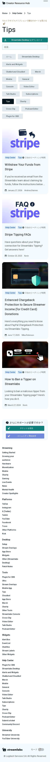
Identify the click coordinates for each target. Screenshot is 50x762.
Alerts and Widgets (14, 64)
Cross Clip (10, 109)
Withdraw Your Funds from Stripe (22, 167)
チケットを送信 (20, 428)
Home (4, 13)
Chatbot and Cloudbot (15, 72)
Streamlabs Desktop (30, 57)
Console (9, 87)
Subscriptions (32, 94)
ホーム (9, 57)
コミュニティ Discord (22, 436)
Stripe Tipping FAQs (18, 234)
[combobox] (25, 47)
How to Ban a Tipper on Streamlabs (20, 382)
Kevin (26, 256)
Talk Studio (11, 94)
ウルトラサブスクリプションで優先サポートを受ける (24, 22)
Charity (23, 101)
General (25, 79)
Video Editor (29, 87)
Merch (38, 72)
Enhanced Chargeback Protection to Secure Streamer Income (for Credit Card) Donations (25, 307)
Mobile (9, 79)
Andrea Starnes (31, 190)
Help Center (17, 13)
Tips (8, 101)
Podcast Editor (31, 109)
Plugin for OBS (12, 116)
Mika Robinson (28, 335)
